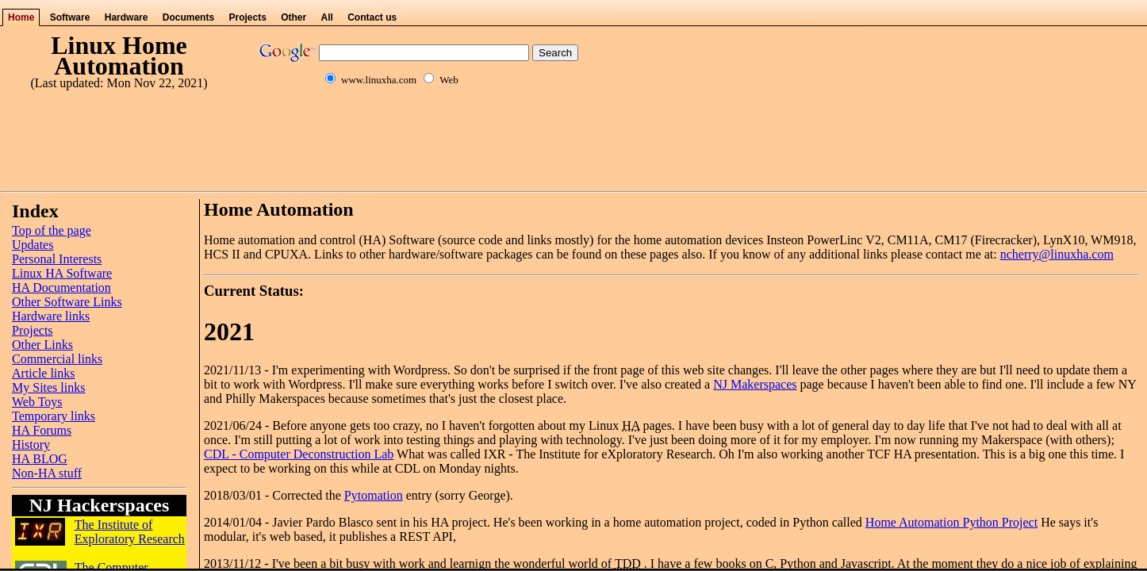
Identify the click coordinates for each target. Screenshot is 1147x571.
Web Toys (37, 401)
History (31, 444)
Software (70, 17)
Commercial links (57, 359)
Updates (32, 244)
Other (293, 17)
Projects (247, 17)
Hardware (126, 17)
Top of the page (51, 230)
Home (21, 17)
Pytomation (373, 495)
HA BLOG (39, 459)
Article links (43, 373)
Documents (188, 17)
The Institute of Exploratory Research (130, 532)
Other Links (42, 344)
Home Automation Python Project (951, 522)
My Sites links (48, 387)
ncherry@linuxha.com (1057, 254)
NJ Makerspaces (754, 384)
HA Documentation (61, 287)
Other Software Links (67, 301)
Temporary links (53, 416)
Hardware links (51, 316)
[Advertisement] (573, 149)
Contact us (372, 17)
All (327, 17)
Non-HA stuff (47, 473)
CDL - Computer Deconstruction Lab (298, 454)
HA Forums (41, 430)
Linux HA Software (62, 273)
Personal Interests (57, 259)
